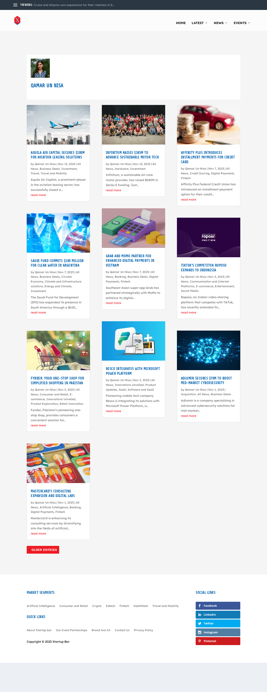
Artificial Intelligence (54, 489)
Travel (35, 155)
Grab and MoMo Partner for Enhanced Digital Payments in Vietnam (130, 242)
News (219, 18)
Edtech (110, 588)
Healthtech (141, 588)
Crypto (97, 588)
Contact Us (122, 612)
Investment (69, 150)
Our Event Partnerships (71, 612)
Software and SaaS (141, 371)
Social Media (189, 273)
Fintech (60, 494)
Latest (198, 18)
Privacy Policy (143, 612)
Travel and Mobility (54, 155)
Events (240, 18)
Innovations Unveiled (60, 381)
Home (181, 18)
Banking (75, 489)
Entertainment (224, 268)
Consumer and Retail (54, 376)
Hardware (122, 150)
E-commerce (204, 268)
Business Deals (50, 150)
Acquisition (188, 376)
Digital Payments (42, 494)
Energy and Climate (57, 268)
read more (38, 177)
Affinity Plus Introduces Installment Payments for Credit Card (208, 139)
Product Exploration (44, 385)
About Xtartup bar (39, 612)
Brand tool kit (101, 612)
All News (203, 376)
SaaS (122, 371)
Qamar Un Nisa (45, 146)
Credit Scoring (199, 155)
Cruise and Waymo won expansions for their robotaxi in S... (74, 5)
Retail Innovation (71, 385)
